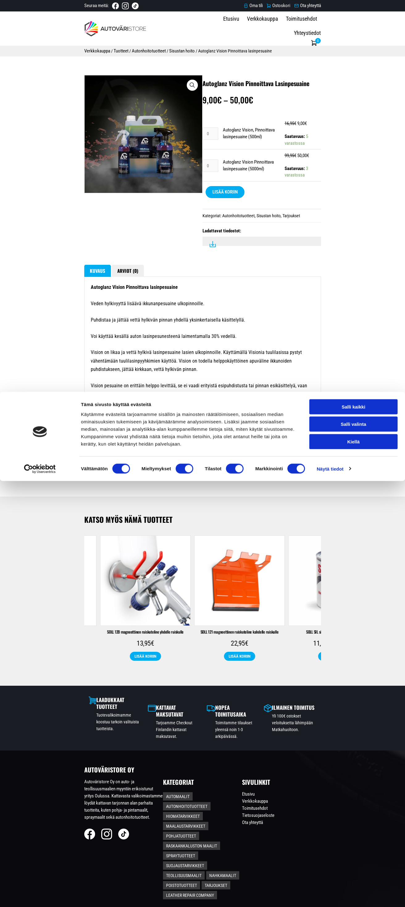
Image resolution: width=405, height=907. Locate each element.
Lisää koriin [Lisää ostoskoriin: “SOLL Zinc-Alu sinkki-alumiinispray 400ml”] (61, 694)
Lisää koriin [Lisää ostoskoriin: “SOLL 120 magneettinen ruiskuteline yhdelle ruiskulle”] (250, 700)
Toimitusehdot (320, 28)
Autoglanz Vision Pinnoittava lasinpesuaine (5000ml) (270, 182)
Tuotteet (54, 49)
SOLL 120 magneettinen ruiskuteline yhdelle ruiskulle (249, 673)
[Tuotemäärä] (211, 157)
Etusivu (250, 28)
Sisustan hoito (116, 49)
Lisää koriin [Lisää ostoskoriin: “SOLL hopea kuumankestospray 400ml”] (156, 694)
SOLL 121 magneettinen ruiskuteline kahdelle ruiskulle (343, 673)
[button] (173, 95)
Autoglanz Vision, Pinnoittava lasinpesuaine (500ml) (270, 157)
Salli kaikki (353, 832)
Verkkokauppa (281, 28)
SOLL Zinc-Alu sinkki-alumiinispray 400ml (61, 669)
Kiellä (353, 867)
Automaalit (187, 814)
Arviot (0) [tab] (65, 297)
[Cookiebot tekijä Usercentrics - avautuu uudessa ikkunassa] (40, 895)
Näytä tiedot (330, 894)
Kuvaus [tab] (30, 297)
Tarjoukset (291, 229)
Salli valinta (353, 850)
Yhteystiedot (357, 28)
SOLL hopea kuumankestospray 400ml (155, 669)
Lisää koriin (225, 206)
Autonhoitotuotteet (82, 49)
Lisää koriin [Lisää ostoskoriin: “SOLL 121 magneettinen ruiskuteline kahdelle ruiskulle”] (344, 700)
